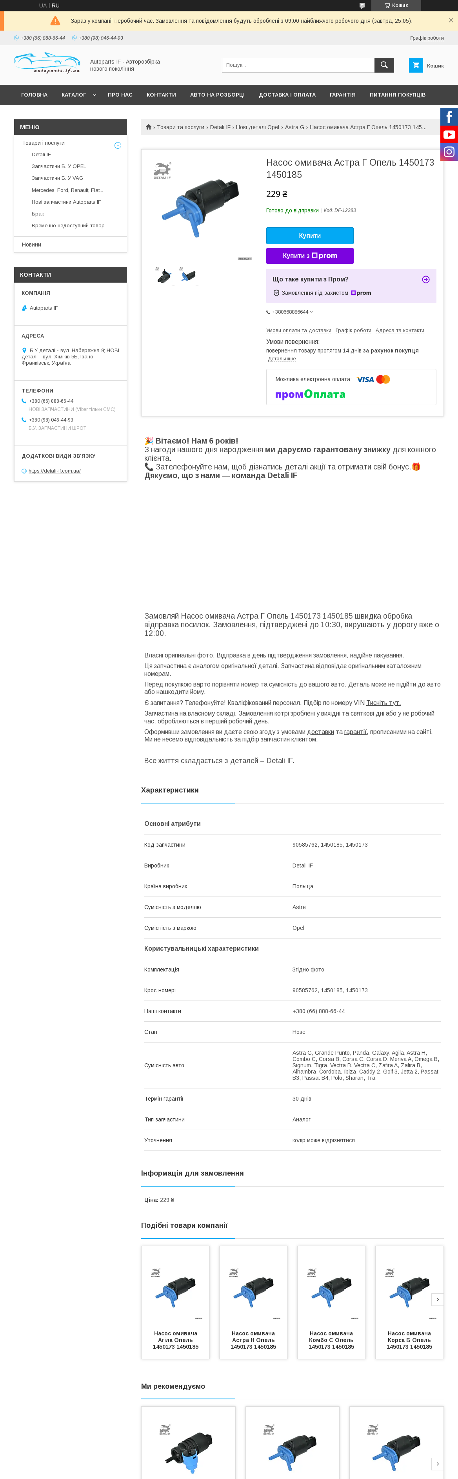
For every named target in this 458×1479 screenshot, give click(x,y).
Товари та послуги (180, 127)
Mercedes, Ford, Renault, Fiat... (67, 190)
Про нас (120, 95)
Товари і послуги (43, 143)
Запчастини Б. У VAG (57, 178)
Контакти (161, 95)
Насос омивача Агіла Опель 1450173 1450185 (176, 1340)
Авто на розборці (217, 95)
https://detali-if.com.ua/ (55, 471)
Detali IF (220, 127)
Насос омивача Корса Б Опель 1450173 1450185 (410, 1340)
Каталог (74, 95)
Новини (31, 244)
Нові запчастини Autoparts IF (66, 202)
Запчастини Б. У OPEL (59, 166)
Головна (34, 95)
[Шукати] (384, 65)
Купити (310, 235)
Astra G (294, 127)
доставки (320, 732)
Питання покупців (397, 95)
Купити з (310, 255)
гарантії (355, 732)
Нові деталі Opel (257, 127)
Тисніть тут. (383, 702)
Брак (38, 214)
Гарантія (343, 95)
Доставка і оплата (287, 95)
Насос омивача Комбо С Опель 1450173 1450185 (332, 1340)
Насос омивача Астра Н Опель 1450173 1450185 (253, 1340)
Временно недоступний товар (68, 225)
